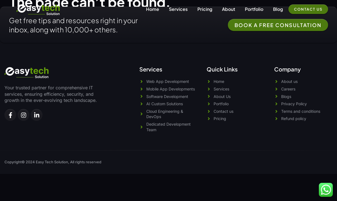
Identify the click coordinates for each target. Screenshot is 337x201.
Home (152, 9)
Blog (278, 9)
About (228, 9)
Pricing (204, 9)
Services (178, 9)
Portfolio (254, 9)
